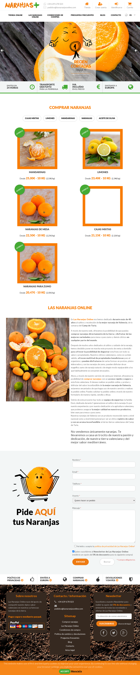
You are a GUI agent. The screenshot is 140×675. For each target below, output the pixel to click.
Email (75, 472)
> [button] (136, 51)
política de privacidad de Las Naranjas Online (114, 546)
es (130, 15)
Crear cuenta (100, 5)
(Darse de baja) (124, 624)
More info (76, 671)
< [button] (2, 51)
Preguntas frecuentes (82, 15)
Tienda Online (15, 15)
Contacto (116, 15)
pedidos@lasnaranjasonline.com (60, 7)
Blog (102, 15)
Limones (50, 119)
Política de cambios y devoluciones (70, 634)
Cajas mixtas (32, 119)
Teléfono (76, 484)
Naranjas (87, 119)
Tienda (87, 5)
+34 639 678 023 (53, 4)
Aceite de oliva (107, 119)
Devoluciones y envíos (118, 579)
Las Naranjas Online (35, 16)
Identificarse (116, 5)
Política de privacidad (20, 579)
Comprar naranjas (70, 622)
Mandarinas (68, 119)
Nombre (76, 460)
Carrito (130, 5)
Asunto (76, 496)
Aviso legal (70, 650)
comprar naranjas (93, 379)
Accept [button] (65, 672)
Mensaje (76, 508)
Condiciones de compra (55, 16)
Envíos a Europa (53, 579)
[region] (70, 52)
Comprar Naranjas (86, 579)
